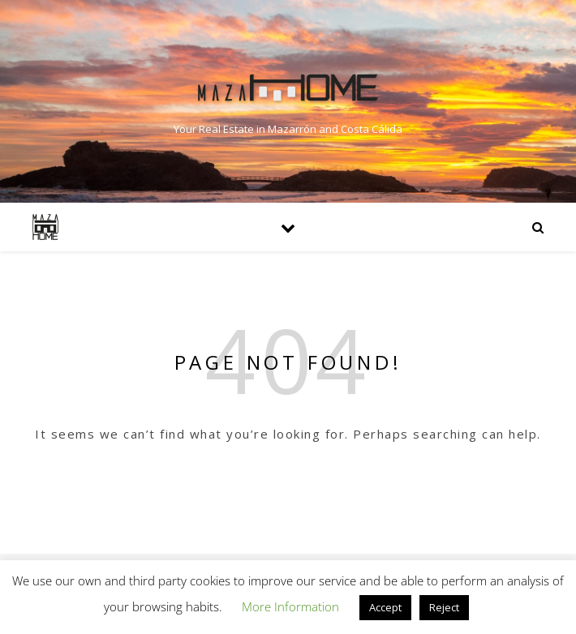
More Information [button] (290, 606)
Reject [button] (444, 607)
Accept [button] (385, 607)
